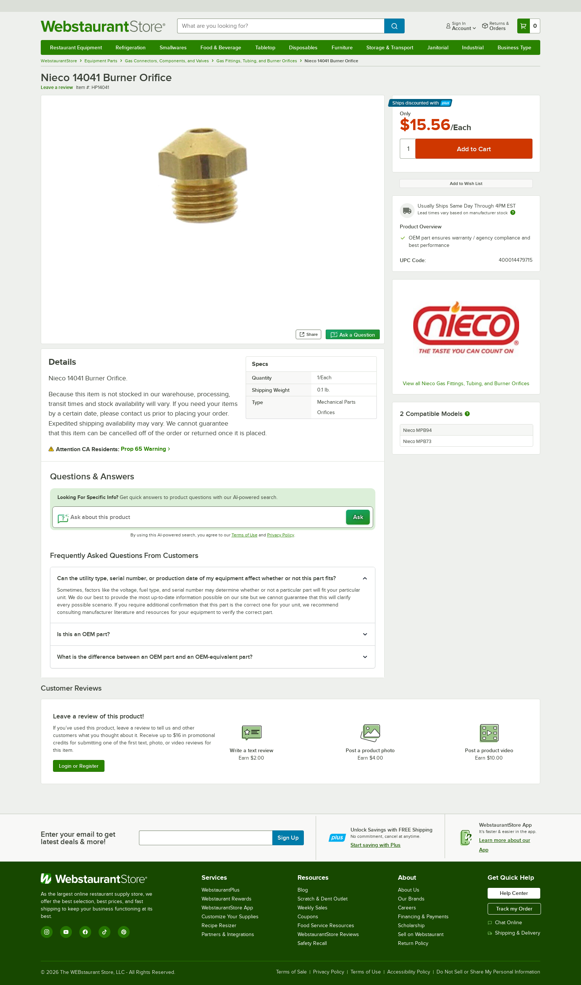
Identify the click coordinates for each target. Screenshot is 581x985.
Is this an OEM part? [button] (83, 634)
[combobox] (281, 26)
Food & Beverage (220, 47)
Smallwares (173, 47)
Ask (358, 517)
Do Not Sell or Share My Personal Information (488, 972)
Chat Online (505, 922)
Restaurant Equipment (76, 47)
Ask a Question (353, 334)
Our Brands (411, 899)
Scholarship (411, 925)
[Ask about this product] (213, 517)
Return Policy (413, 943)
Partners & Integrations (228, 934)
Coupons (308, 916)
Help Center (514, 893)
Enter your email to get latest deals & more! (78, 837)
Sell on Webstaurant (421, 934)
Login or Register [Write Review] (79, 766)
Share (308, 334)
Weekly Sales (313, 907)
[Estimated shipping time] (513, 212)
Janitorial (437, 47)
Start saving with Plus (376, 845)
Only (405, 113)
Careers (407, 907)
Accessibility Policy (408, 972)
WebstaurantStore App (227, 907)
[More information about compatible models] (467, 414)
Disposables (303, 47)
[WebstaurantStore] (102, 879)
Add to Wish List (466, 183)
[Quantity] (408, 149)
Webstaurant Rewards (227, 899)
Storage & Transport (389, 47)
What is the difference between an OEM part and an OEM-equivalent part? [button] (154, 657)
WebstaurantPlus (221, 890)
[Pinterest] (124, 932)
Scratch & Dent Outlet (323, 899)
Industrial (473, 47)
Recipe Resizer (219, 925)
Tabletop (265, 47)
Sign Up (288, 837)
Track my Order (514, 909)
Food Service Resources (326, 925)
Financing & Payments (423, 916)
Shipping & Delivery (514, 933)
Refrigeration (131, 47)
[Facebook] (85, 932)
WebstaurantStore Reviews (328, 934)
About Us (408, 890)
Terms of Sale (291, 972)
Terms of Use (245, 535)
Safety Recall (312, 943)
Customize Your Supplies (230, 916)
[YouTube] (66, 932)
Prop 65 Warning (143, 449)
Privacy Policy (280, 535)
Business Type (514, 47)
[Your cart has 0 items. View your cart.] (528, 26)
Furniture (342, 47)
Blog (303, 890)
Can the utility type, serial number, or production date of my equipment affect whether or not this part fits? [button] (196, 578)
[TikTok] (104, 932)
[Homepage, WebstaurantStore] (103, 26)
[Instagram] (47, 932)
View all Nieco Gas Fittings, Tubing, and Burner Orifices (466, 383)
